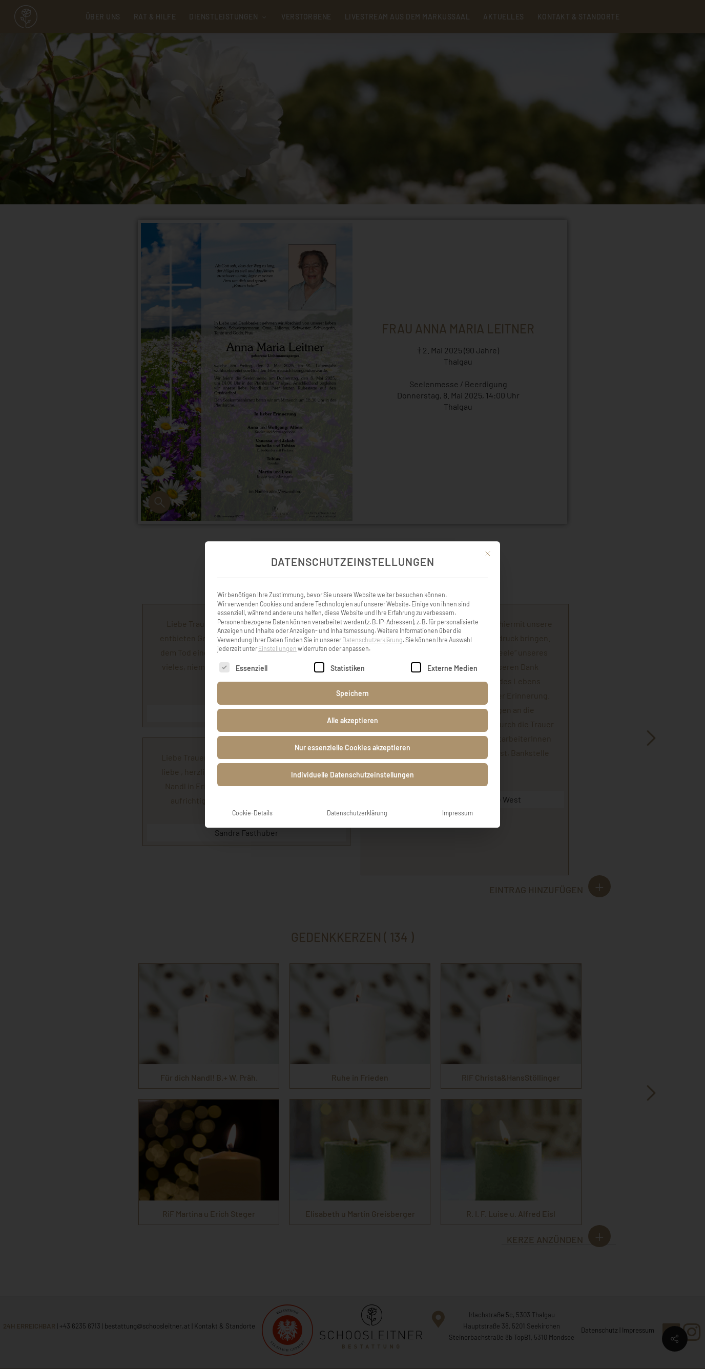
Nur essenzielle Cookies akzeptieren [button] (352, 736)
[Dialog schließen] (488, 542)
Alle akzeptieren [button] (352, 709)
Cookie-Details (252, 801)
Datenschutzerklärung (372, 628)
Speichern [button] (352, 682)
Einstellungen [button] (277, 637)
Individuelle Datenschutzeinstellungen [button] (352, 763)
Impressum (457, 801)
